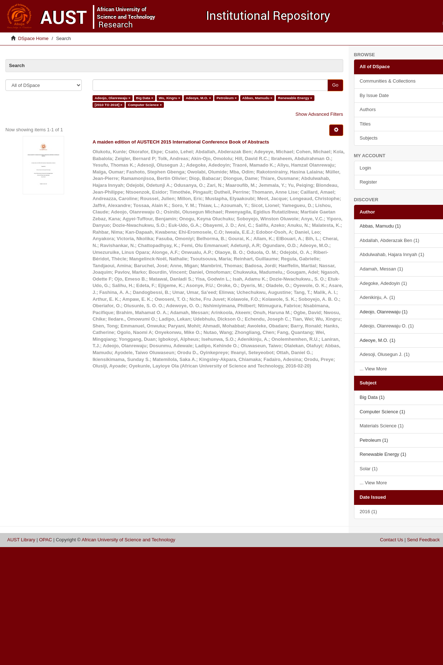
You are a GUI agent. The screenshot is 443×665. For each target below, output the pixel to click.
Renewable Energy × (295, 98)
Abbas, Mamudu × (257, 98)
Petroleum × (226, 98)
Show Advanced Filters (319, 114)
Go (335, 85)
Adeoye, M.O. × (198, 98)
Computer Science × (145, 105)
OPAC (45, 539)
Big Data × (144, 98)
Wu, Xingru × (169, 98)
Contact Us (391, 539)
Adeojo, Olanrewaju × (112, 98)
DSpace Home (33, 38)
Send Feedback (423, 539)
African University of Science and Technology (128, 539)
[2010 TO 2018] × (108, 105)
